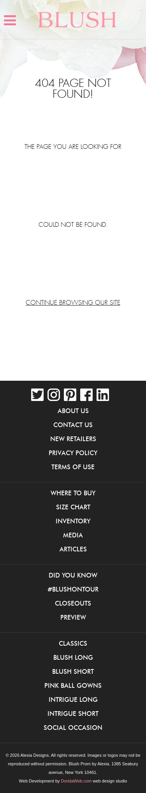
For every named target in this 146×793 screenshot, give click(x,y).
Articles (73, 549)
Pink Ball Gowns (73, 685)
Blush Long (73, 657)
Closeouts (73, 603)
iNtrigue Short (73, 713)
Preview (73, 617)
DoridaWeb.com (76, 781)
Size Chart (73, 506)
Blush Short (73, 671)
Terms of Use (73, 466)
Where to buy (73, 492)
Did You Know (73, 575)
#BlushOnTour (73, 589)
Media (73, 535)
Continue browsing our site (73, 303)
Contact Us (73, 424)
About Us (73, 410)
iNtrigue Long (73, 699)
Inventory (73, 521)
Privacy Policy (73, 452)
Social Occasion (73, 727)
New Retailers (73, 438)
